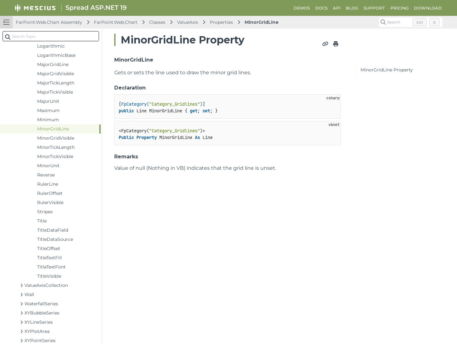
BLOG (352, 7)
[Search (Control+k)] (410, 22)
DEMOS (302, 7)
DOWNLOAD (428, 7)
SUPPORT (374, 7)
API (337, 7)
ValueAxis (187, 22)
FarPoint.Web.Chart (115, 22)
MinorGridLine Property (387, 70)
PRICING (399, 7)
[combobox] (51, 36)
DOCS (321, 7)
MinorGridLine (262, 22)
